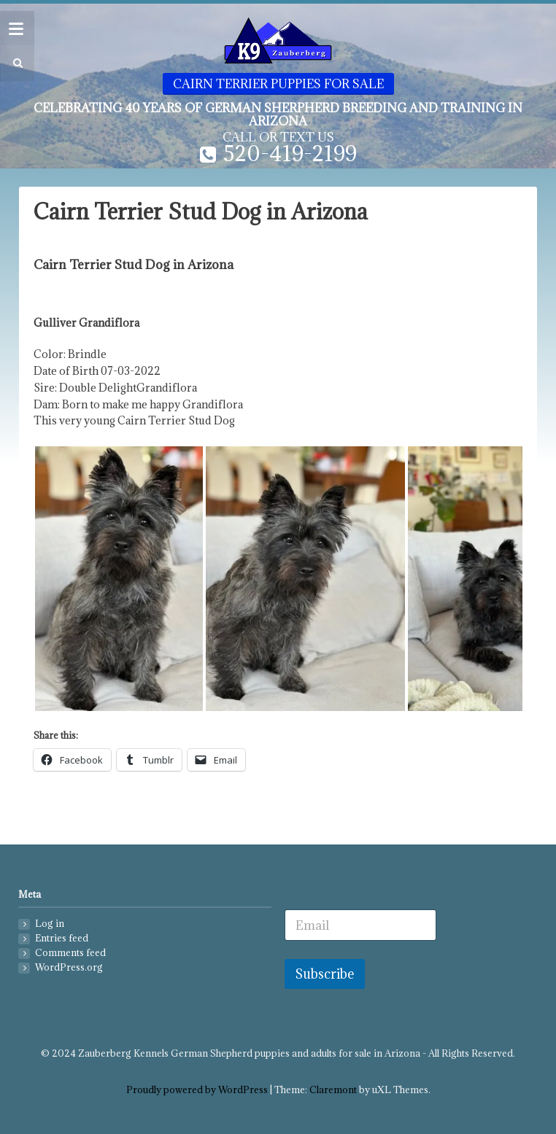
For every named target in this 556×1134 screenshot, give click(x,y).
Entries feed (61, 938)
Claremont (333, 1090)
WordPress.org (69, 967)
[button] (16, 63)
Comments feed (70, 953)
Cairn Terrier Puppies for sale (278, 84)
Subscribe (325, 974)
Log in (49, 923)
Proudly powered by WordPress (197, 1090)
